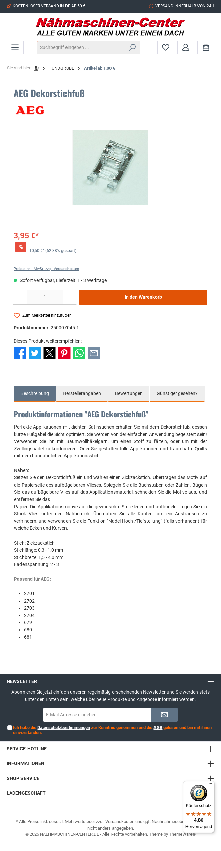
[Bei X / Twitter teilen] (49, 353)
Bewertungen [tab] (129, 393)
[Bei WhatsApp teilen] (79, 353)
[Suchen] (132, 47)
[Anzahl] (45, 297)
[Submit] (164, 715)
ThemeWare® (182, 834)
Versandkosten (119, 821)
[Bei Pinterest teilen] (64, 353)
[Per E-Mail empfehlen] (93, 353)
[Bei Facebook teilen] (20, 353)
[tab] (35, 394)
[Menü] (15, 47)
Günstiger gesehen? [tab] (177, 393)
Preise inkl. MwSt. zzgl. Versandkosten (46, 269)
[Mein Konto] (185, 47)
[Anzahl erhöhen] (70, 297)
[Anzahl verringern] (20, 297)
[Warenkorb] (205, 47)
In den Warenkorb (143, 297)
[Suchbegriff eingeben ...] (81, 47)
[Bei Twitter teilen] (34, 353)
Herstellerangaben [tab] (82, 393)
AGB (157, 727)
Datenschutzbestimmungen (63, 727)
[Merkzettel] (165, 47)
